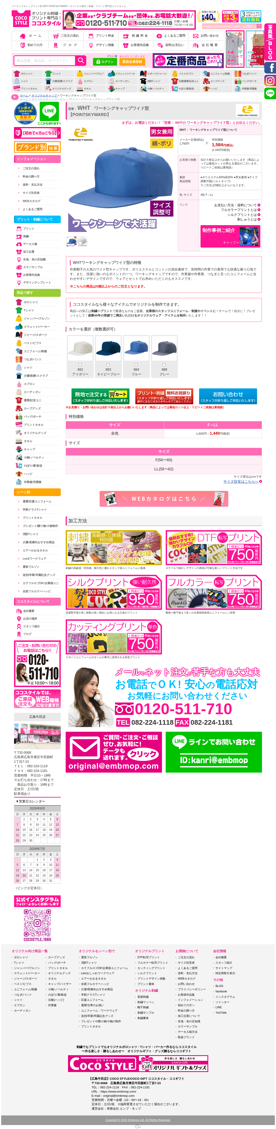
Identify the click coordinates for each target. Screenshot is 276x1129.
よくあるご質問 (170, 35)
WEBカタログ (29, 201)
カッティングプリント (151, 968)
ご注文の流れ (65, 35)
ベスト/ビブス (182, 73)
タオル (83, 88)
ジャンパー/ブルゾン (89, 76)
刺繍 (22, 236)
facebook (221, 991)
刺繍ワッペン (145, 1002)
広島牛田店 (37, 717)
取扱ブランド (186, 1037)
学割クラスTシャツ (32, 509)
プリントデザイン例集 (151, 978)
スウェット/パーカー (121, 76)
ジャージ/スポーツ (31, 334)
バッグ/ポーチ (245, 81)
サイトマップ (223, 968)
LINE (218, 1007)
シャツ (20, 81)
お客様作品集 (135, 45)
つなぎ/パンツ (245, 73)
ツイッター (222, 1002)
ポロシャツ (22, 73)
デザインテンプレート (33, 282)
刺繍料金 (135, 35)
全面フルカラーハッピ (34, 591)
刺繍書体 (143, 1018)
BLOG (219, 986)
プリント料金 (100, 35)
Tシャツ (53, 73)
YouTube (220, 1012)
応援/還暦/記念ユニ (185, 81)
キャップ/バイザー (59, 984)
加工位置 (24, 251)
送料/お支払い (170, 45)
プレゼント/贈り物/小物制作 (38, 525)
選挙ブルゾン (28, 566)
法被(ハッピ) (56, 999)
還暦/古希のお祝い (92, 1005)
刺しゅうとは (247, 219)
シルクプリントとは (242, 215)
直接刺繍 (143, 996)
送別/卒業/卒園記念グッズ (36, 575)
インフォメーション (190, 999)
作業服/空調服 (245, 88)
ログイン (105, 62)
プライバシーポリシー (192, 989)
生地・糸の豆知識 (30, 259)
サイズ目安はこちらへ (240, 481)
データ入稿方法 (187, 1031)
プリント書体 (145, 984)
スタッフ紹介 (27, 626)
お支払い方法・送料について (235, 205)
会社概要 (205, 45)
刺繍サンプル (145, 1012)
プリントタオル (25, 88)
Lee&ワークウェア (32, 558)
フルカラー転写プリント (152, 962)
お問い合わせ (205, 35)
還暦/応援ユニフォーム (34, 501)
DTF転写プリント (148, 957)
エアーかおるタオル (33, 550)
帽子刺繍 (143, 1007)
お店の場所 (26, 618)
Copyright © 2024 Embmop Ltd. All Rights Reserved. (138, 1120)
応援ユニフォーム (92, 999)
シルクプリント (147, 973)
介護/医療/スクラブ (58, 81)
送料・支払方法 (30, 184)
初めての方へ (186, 1005)
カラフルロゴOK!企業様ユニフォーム (104, 968)
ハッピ (210, 88)
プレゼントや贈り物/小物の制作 (101, 1021)
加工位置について (189, 1016)
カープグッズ (213, 81)
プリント (24, 228)
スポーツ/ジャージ (153, 73)
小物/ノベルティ (152, 88)
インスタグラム (225, 996)
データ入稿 (26, 244)
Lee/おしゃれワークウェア (98, 973)
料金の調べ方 (28, 176)
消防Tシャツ (150, 81)
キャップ (116, 88)
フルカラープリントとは (239, 210)
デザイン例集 (100, 45)
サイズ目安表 (28, 192)
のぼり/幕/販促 (182, 88)
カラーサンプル (29, 267)
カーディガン (118, 81)
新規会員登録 (132, 62)
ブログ (65, 45)
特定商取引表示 (225, 973)
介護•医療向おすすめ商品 (36, 542)
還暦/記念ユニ (28, 400)
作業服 (52, 1005)
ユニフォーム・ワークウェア (99, 1010)
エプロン (84, 81)
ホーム (31, 35)
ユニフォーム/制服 (216, 73)
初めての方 (31, 45)
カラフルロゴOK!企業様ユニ (38, 583)
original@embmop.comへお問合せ (232, 26)
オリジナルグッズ (58, 88)
